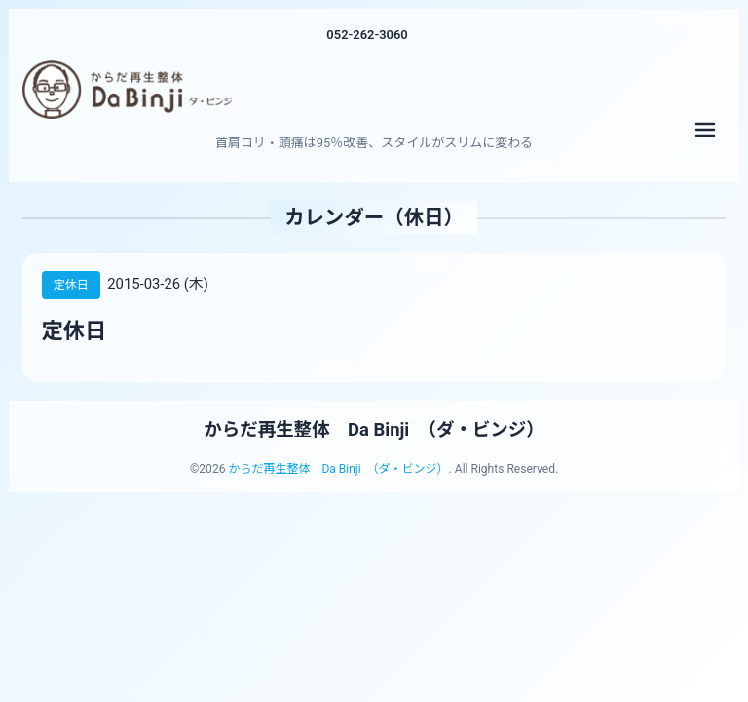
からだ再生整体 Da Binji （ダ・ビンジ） (374, 430)
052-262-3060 (367, 34)
